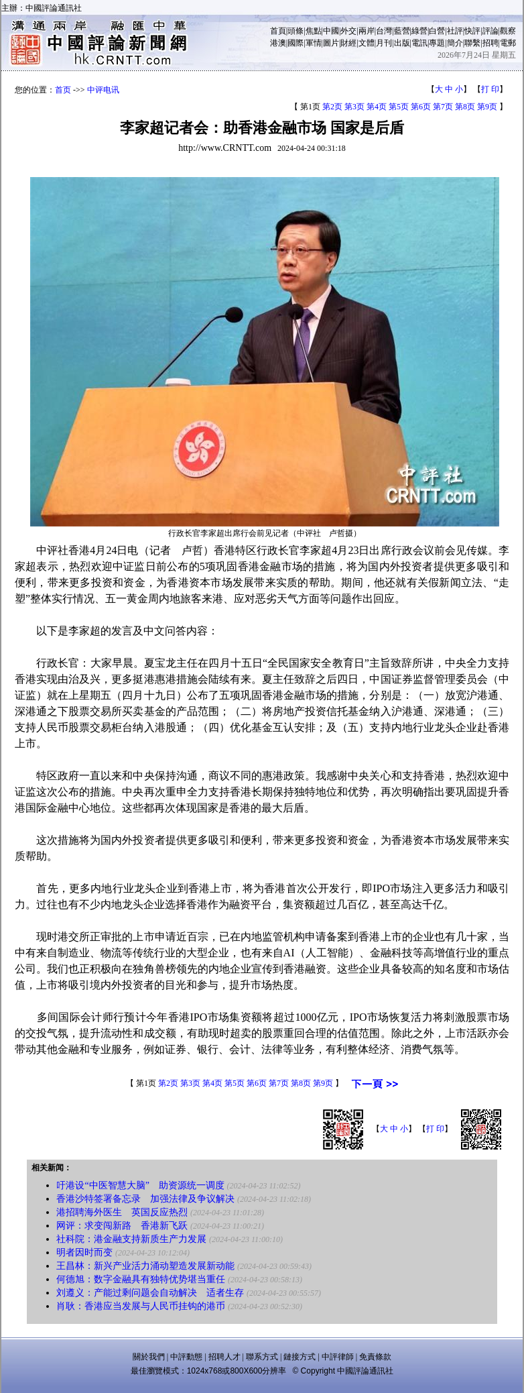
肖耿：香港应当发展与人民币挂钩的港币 (140, 1306)
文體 (366, 43)
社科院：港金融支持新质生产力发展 (131, 1239)
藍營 (402, 31)
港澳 (278, 43)
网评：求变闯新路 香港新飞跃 (122, 1226)
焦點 (314, 31)
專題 (437, 43)
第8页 (465, 106)
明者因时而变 (84, 1252)
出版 (402, 43)
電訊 (419, 43)
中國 (331, 31)
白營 (437, 31)
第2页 (332, 106)
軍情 (314, 43)
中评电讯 (103, 90)
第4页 (377, 106)
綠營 (419, 31)
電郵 (508, 43)
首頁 (278, 31)
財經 (348, 43)
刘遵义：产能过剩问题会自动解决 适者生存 (150, 1293)
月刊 (384, 43)
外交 (348, 31)
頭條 (295, 31)
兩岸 (366, 31)
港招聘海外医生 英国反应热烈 (122, 1212)
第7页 (443, 106)
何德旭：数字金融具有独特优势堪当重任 (140, 1279)
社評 (455, 31)
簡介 (455, 43)
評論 (490, 31)
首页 (63, 90)
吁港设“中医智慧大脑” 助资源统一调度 (140, 1185)
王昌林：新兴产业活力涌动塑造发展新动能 (145, 1266)
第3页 (354, 106)
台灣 (384, 31)
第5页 (399, 106)
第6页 (421, 106)
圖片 (331, 43)
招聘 (490, 43)
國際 (295, 43)
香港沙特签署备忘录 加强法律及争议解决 (145, 1199)
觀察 (508, 31)
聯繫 (472, 43)
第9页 (487, 106)
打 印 (490, 89)
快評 (472, 31)
